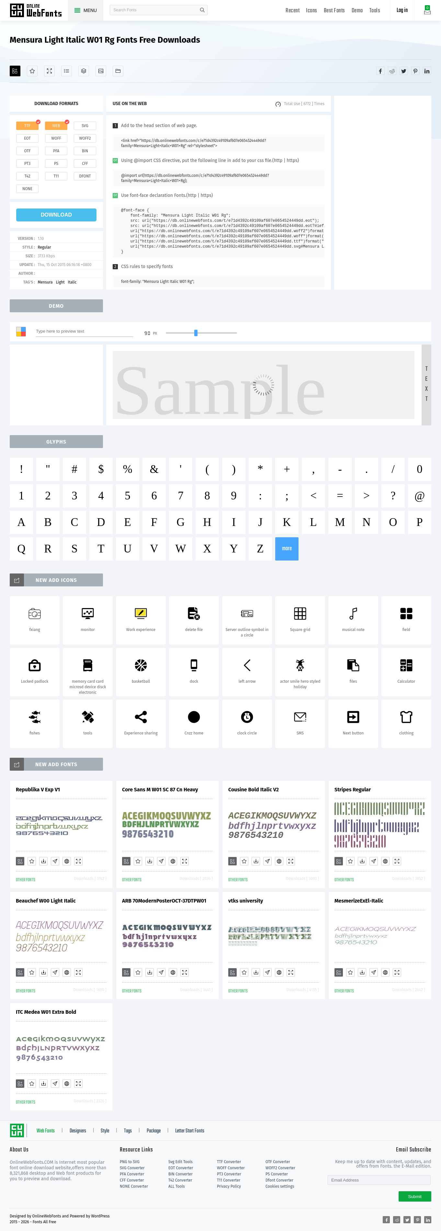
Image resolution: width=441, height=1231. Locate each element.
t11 (56, 176)
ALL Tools (176, 1186)
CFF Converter (132, 1180)
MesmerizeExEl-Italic (358, 901)
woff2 (85, 138)
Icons (311, 11)
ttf (27, 125)
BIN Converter (180, 1174)
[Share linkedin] (427, 71)
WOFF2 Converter (280, 1168)
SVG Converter (132, 1168)
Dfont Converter (279, 1180)
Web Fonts (46, 1131)
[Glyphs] (66, 71)
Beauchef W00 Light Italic (46, 901)
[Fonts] (118, 71)
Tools (374, 11)
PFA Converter (132, 1174)
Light (60, 282)
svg (85, 125)
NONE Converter (134, 1186)
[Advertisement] (382, 193)
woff (56, 138)
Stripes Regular (352, 790)
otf (27, 151)
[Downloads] (43, 861)
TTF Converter (229, 1162)
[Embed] (66, 861)
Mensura (45, 282)
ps (56, 163)
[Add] (15, 71)
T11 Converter (228, 1180)
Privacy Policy (229, 1186)
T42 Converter (180, 1180)
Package (154, 1131)
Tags (128, 1131)
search (202, 10)
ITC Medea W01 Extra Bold (46, 1012)
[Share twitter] (404, 71)
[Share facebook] (380, 71)
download (56, 215)
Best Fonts (334, 11)
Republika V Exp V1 (38, 790)
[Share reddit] (392, 71)
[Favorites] (32, 71)
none (27, 189)
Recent (293, 11)
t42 (27, 176)
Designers (78, 1131)
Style (105, 1131)
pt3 (27, 163)
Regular (44, 247)
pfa (56, 151)
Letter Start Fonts (189, 1131)
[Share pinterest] (415, 71)
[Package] (83, 71)
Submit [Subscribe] (415, 1196)
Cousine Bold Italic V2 (253, 790)
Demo (357, 11)
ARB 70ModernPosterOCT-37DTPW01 (164, 901)
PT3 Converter (229, 1174)
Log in (402, 10)
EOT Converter (180, 1168)
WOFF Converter (231, 1168)
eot (27, 138)
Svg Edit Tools (180, 1162)
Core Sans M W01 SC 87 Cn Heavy (160, 790)
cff (85, 163)
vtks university (245, 901)
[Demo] (49, 71)
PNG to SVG (130, 1162)
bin (85, 151)
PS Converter (277, 1174)
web (56, 125)
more (287, 548)
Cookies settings (280, 1186)
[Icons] (101, 71)
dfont (85, 176)
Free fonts (39, 11)
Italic (72, 282)
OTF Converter (278, 1162)
